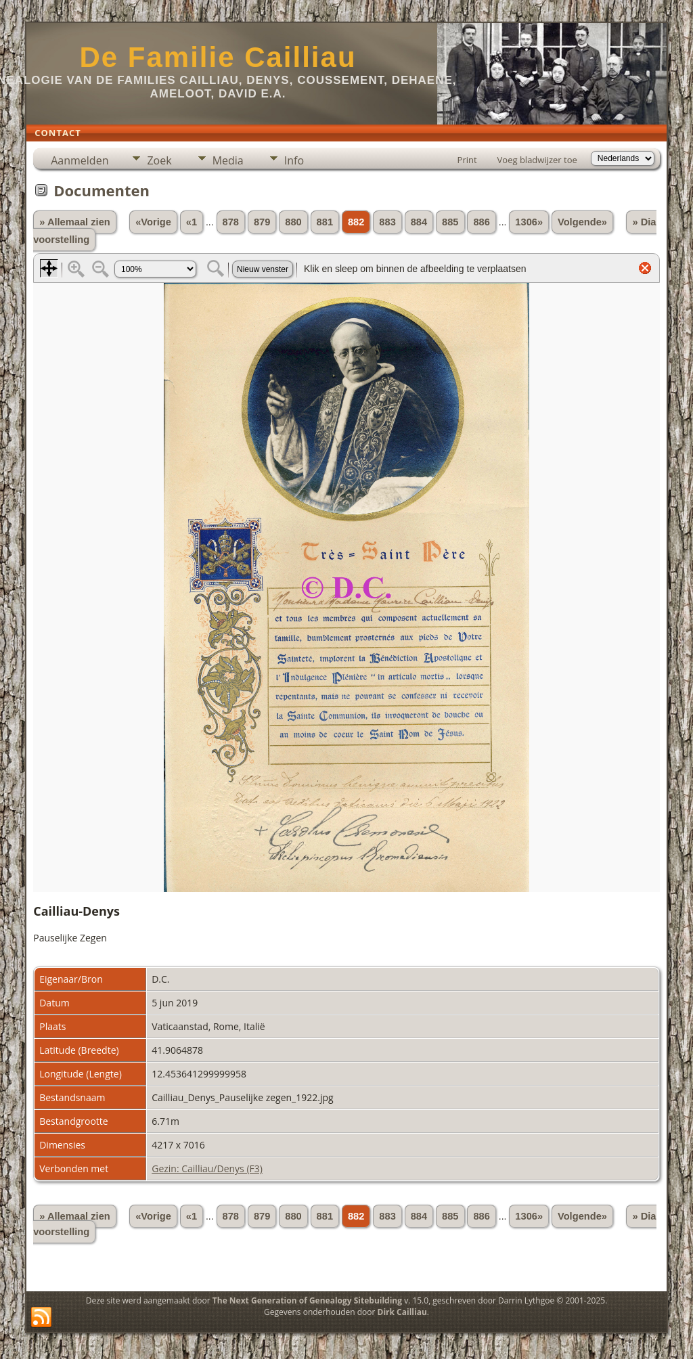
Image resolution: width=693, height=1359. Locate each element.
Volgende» (582, 222)
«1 (191, 222)
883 (387, 222)
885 (450, 222)
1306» (529, 222)
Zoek (159, 160)
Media (228, 160)
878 (231, 222)
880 (293, 222)
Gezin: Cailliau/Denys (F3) (207, 1168)
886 (481, 222)
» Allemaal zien (74, 222)
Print (467, 160)
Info (294, 160)
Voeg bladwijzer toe (537, 160)
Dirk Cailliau (402, 1312)
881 (325, 222)
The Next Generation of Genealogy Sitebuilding (307, 1300)
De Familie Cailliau (217, 57)
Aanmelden (79, 160)
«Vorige (153, 222)
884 (419, 222)
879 (262, 222)
